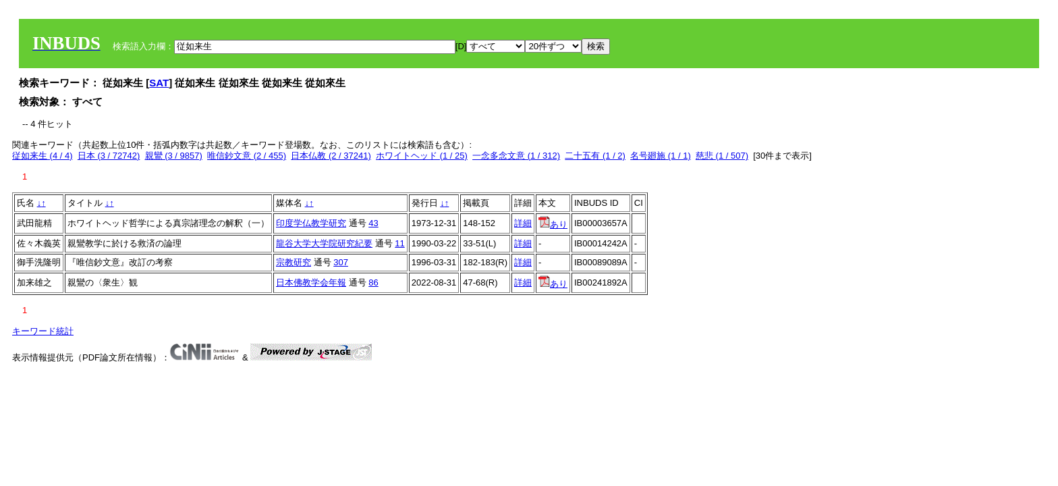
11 (399, 243)
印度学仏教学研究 (311, 223)
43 (373, 223)
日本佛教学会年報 (311, 282)
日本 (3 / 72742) (109, 156)
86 (373, 282)
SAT (159, 82)
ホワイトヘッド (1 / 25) (422, 156)
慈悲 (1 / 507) (722, 156)
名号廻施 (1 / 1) (660, 156)
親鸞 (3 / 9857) (173, 156)
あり (552, 224)
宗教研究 (293, 262)
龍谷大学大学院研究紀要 (324, 243)
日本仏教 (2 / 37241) (331, 156)
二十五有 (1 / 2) (595, 156)
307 (340, 262)
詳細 (523, 223)
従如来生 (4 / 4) (42, 156)
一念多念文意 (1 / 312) (516, 156)
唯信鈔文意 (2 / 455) (246, 156)
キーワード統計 (43, 331)
